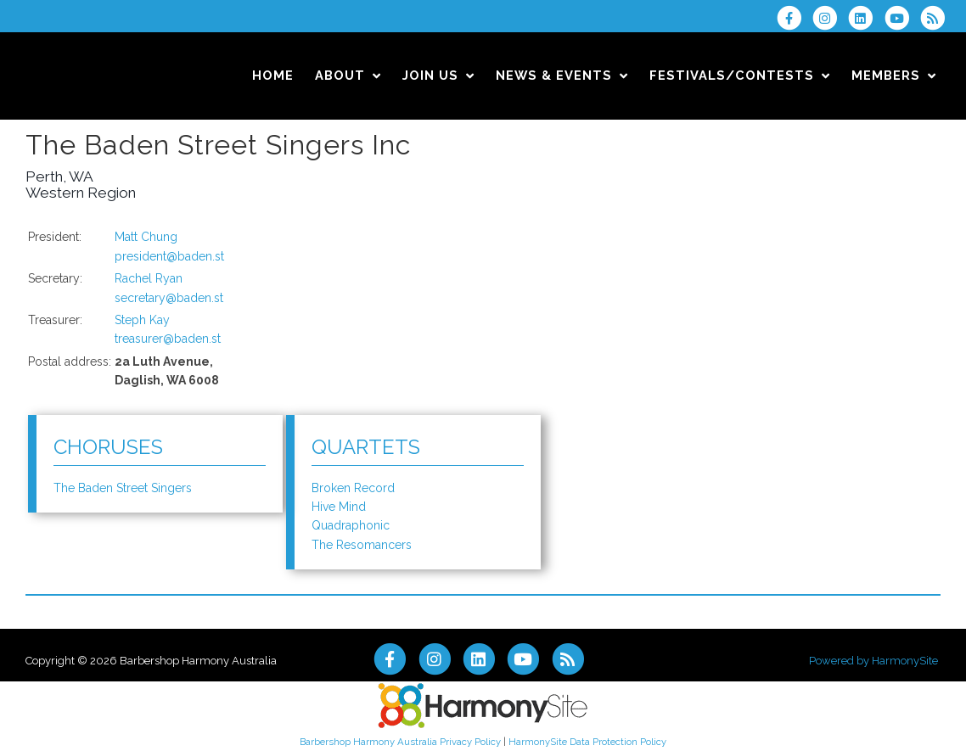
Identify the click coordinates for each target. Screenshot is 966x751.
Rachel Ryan (149, 278)
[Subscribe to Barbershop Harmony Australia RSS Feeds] (936, 18)
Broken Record (353, 488)
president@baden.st (169, 256)
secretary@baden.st (169, 298)
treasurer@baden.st (168, 338)
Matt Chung (146, 237)
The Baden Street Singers (122, 488)
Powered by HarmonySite (873, 660)
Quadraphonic (351, 525)
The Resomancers (362, 545)
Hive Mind (339, 506)
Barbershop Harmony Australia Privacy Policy (400, 742)
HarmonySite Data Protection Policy (587, 742)
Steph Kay (142, 320)
